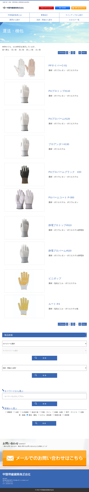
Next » (84, 52)
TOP (1, 41)
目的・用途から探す (44, 20)
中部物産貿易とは (15, 15)
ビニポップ (55, 278)
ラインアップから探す (74, 15)
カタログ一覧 (74, 20)
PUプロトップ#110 (59, 91)
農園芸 (8, 412)
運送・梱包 (32, 415)
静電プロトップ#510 (60, 225)
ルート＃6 (54, 304)
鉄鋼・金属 (57, 412)
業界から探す (15, 20)
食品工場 (34, 412)
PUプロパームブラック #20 (65, 172)
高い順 (21, 50)
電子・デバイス (70, 412)
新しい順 (29, 50)
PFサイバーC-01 (58, 65)
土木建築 (24, 412)
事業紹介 (44, 15)
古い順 (38, 50)
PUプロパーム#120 (59, 118)
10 (80, 52)
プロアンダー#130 (59, 144)
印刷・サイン (45, 412)
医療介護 (57, 415)
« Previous (61, 52)
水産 (16, 412)
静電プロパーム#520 (60, 250)
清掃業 (65, 415)
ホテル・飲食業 (44, 415)
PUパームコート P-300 (61, 197)
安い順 (14, 50)
